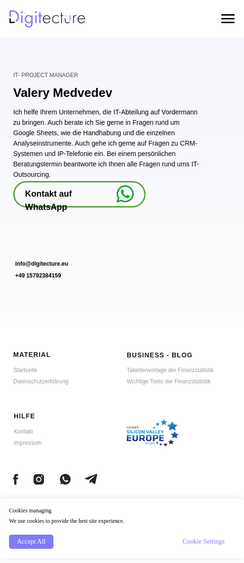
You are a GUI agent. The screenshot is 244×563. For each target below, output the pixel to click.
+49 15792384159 (38, 275)
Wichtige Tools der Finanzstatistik (168, 381)
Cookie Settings (204, 541)
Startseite (25, 370)
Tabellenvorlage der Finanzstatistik (170, 370)
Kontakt (23, 431)
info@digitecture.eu (41, 263)
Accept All (31, 541)
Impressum (28, 443)
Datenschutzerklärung (41, 381)
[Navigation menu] (228, 19)
